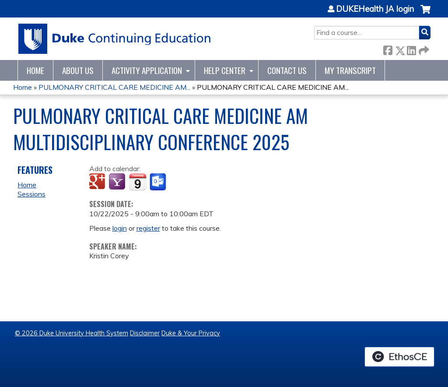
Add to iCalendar (138, 181)
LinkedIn (411, 49)
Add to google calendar (98, 182)
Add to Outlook (159, 182)
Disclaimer (145, 333)
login (119, 228)
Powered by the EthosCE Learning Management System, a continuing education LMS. (399, 356)
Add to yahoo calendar (118, 182)
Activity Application (147, 70)
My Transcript (350, 70)
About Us (78, 70)
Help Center (224, 70)
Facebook (387, 49)
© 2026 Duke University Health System (71, 333)
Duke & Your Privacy (190, 333)
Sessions (32, 194)
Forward (423, 49)
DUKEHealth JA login (375, 9)
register (148, 228)
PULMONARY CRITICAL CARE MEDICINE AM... (114, 87)
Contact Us (287, 70)
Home (35, 70)
